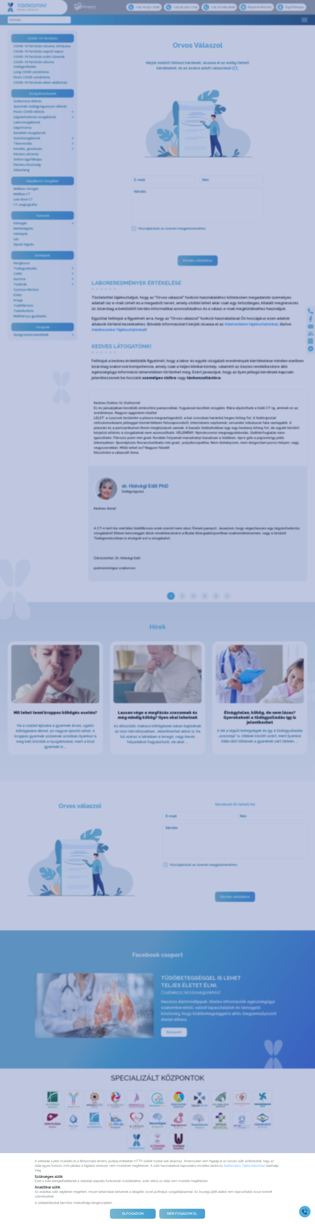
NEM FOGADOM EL (182, 1214)
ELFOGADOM (132, 1214)
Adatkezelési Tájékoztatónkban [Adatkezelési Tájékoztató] (244, 1165)
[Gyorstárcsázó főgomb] (305, 1211)
